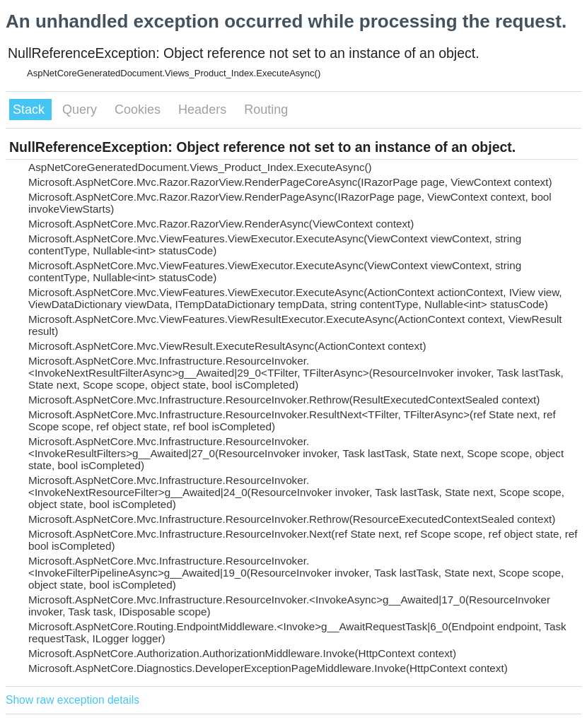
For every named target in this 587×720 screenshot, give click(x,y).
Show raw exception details (72, 700)
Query (81, 109)
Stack (30, 109)
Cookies (139, 109)
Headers (204, 109)
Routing (266, 109)
